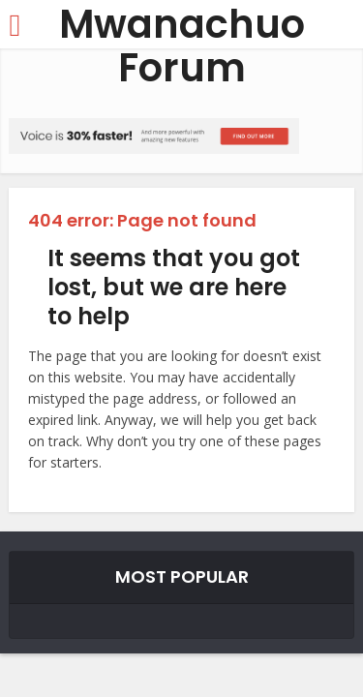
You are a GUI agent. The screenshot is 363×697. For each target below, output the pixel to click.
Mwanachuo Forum (182, 46)
